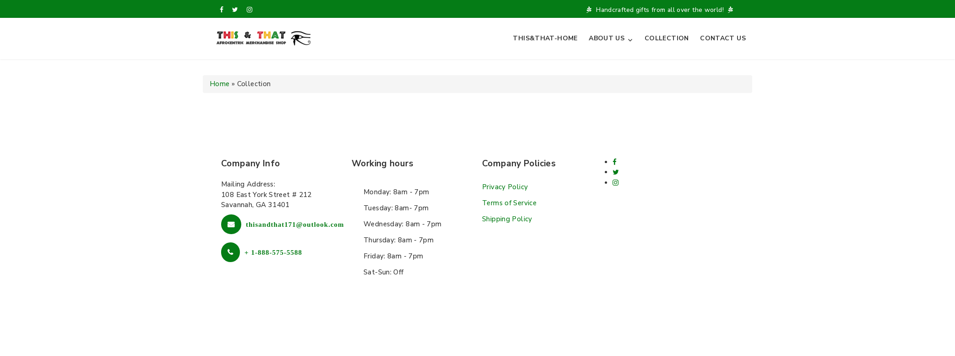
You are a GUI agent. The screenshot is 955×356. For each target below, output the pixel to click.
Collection (667, 38)
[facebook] (221, 9)
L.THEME (522, 336)
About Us (606, 38)
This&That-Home (545, 38)
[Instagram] (249, 9)
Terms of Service (509, 203)
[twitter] (235, 9)
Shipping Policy (507, 219)
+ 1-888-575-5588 (273, 252)
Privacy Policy (505, 187)
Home (220, 83)
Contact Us (723, 38)
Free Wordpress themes (456, 336)
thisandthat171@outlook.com (295, 224)
